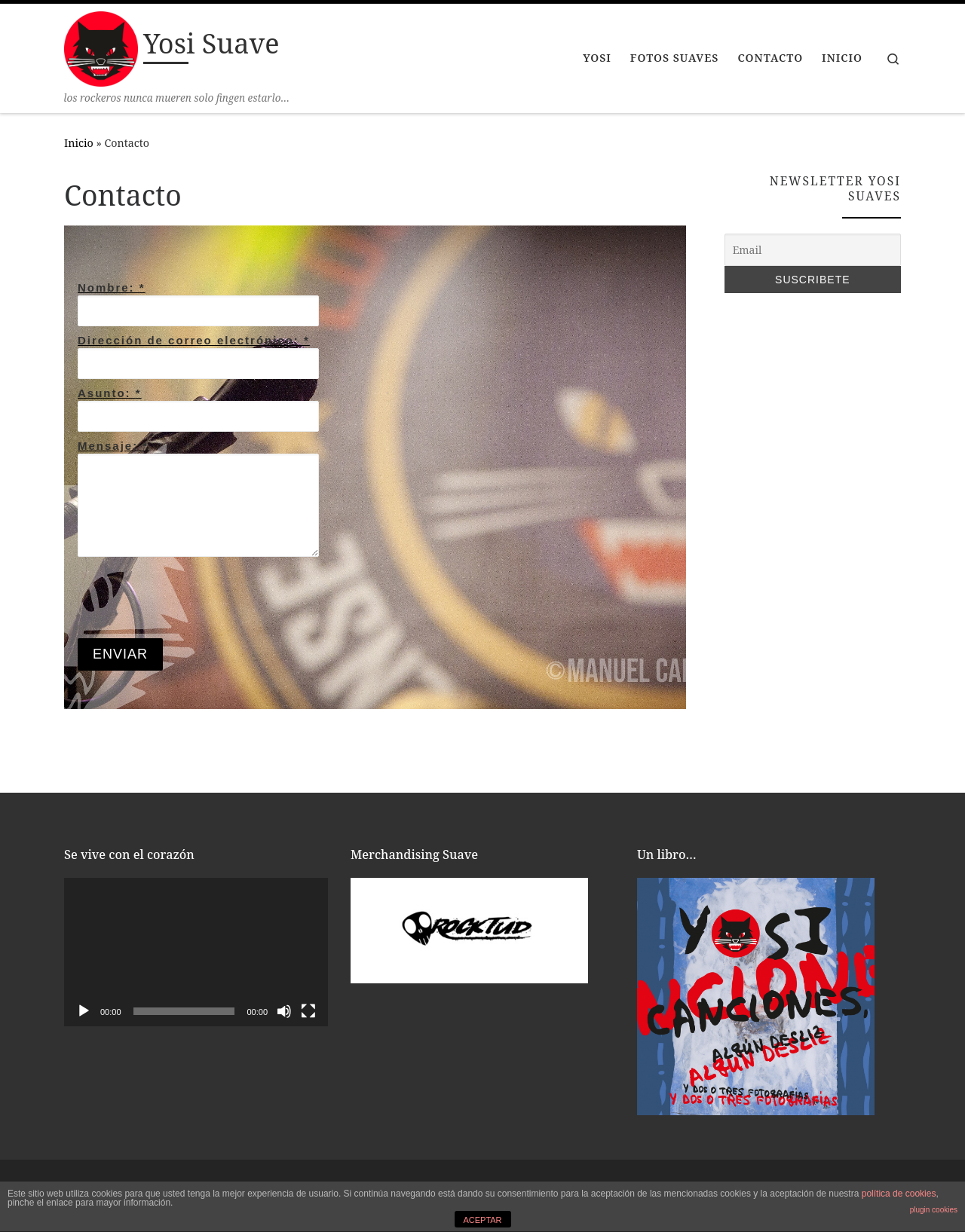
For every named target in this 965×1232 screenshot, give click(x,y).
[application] (196, 952)
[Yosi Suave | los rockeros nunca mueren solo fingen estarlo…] (101, 46)
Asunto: (110, 393)
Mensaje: (113, 445)
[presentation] (192, 597)
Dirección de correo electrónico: (194, 340)
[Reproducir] (83, 1011)
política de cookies (899, 1193)
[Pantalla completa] (308, 1011)
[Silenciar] (284, 1011)
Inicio (78, 143)
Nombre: (112, 287)
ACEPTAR (482, 1219)
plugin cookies (933, 1210)
